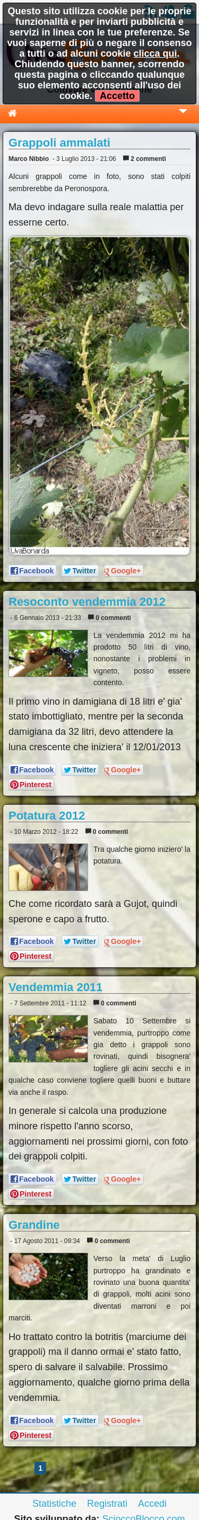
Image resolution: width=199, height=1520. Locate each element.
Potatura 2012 (46, 815)
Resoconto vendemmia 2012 (87, 601)
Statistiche (54, 1503)
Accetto (117, 96)
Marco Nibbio (28, 159)
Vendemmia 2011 (55, 987)
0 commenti (109, 618)
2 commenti (144, 159)
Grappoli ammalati (59, 142)
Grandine (34, 1224)
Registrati (107, 1503)
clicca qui (155, 53)
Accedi (152, 1503)
